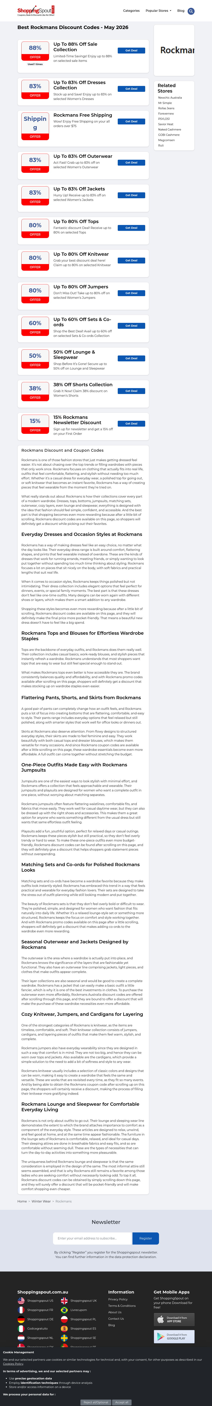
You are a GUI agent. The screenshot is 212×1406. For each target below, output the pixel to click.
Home (22, 1200)
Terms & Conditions (122, 1304)
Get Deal (131, 49)
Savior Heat (165, 122)
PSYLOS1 (164, 117)
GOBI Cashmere (169, 133)
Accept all (121, 1402)
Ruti (161, 144)
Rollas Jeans (166, 107)
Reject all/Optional (96, 1402)
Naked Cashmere (169, 128)
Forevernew (166, 112)
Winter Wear (41, 1200)
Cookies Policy (13, 1364)
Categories (131, 10)
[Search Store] (191, 10)
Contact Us (116, 1317)
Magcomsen (166, 138)
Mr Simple (165, 101)
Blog (180, 10)
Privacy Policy (118, 1298)
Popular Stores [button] (156, 10)
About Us (115, 1310)
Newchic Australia (170, 96)
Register (146, 1237)
